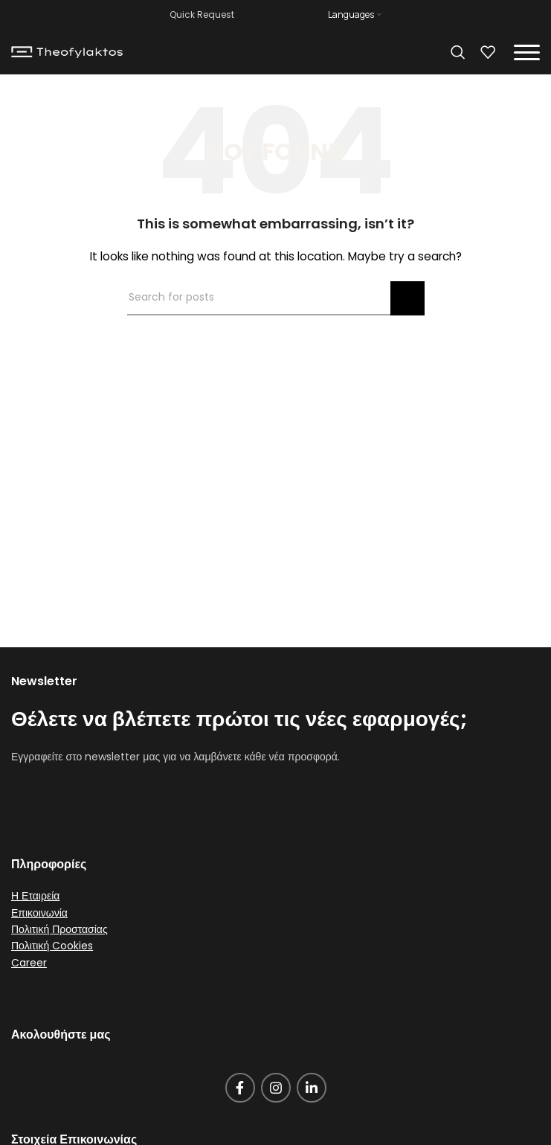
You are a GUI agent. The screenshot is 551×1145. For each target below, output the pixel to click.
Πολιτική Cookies (52, 945)
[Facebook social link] (240, 1088)
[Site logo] (67, 51)
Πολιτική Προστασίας (59, 929)
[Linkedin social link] (311, 1088)
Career (29, 962)
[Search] (458, 52)
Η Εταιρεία (35, 895)
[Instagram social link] (276, 1088)
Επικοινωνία (39, 912)
